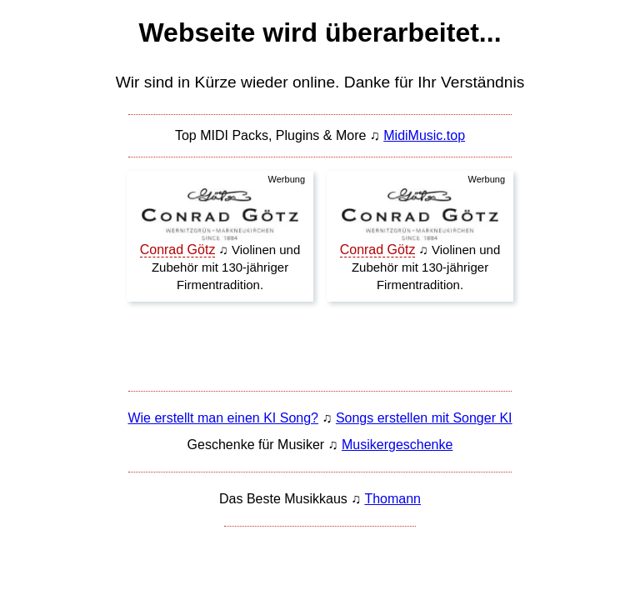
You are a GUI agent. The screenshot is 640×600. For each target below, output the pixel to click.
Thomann (392, 499)
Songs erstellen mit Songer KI (424, 418)
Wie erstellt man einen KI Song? (223, 418)
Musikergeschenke (397, 445)
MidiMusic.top (424, 135)
